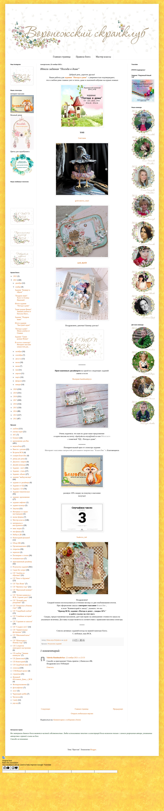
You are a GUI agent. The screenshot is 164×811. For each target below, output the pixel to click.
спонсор (16, 668)
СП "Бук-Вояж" (19, 584)
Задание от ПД (18, 486)
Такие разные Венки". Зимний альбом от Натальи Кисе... (23, 311)
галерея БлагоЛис (19, 456)
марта (17, 377)
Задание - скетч (19, 468)
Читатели (16, 697)
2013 (15, 415)
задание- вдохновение (21, 497)
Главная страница (61, 56)
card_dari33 (82, 263)
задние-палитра (19, 505)
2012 (15, 419)
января (18, 385)
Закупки (16, 509)
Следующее (45, 709)
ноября (18, 287)
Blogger (93, 750)
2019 (15, 393)
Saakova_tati (82, 537)
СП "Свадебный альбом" (22, 611)
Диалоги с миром (19, 462)
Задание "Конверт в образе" (22, 291)
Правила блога (83, 56)
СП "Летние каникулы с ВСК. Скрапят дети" (22, 596)
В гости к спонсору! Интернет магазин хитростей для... (23, 345)
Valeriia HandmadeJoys (56, 658)
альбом (15, 429)
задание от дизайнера (21, 483)
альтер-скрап (18, 432)
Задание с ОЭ (18, 489)
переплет (16, 552)
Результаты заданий (54, 644)
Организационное (20, 546)
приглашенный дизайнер (22, 562)
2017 (15, 400)
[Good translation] (6, 768)
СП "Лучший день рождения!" (20, 601)
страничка (17, 674)
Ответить (50, 667)
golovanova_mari (82, 201)
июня (17, 366)
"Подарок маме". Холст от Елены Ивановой (22, 298)
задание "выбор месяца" (22, 477)
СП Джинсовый (19, 658)
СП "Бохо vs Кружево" (21, 578)
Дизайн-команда (19, 465)
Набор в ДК (17, 535)
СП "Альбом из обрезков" (19, 574)
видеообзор (17, 446)
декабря (18, 283)
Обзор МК (17, 543)
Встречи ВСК (18, 452)
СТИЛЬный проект (20, 671)
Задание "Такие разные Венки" (21, 338)
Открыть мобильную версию (82, 714)
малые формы (18, 517)
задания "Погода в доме (75, 77)
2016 (15, 404)
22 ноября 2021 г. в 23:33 (75, 658)
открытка (16, 549)
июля (17, 362)
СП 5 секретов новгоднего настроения (22, 647)
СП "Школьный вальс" (21, 635)
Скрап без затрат (19, 570)
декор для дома (18, 459)
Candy (15, 700)
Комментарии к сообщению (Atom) (67, 720)
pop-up (15, 703)
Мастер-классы (103, 56)
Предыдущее (118, 709)
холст (15, 691)
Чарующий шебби (20, 694)
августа (18, 359)
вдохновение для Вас (21, 441)
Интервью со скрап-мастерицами (20, 513)
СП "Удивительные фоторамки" (20, 631)
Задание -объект (19, 474)
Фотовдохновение (20, 685)
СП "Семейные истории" (22, 616)
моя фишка (17, 532)
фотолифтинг (18, 688)
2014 (15, 411)
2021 (15, 280)
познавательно (18, 559)
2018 (15, 396)
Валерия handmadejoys (82, 379)
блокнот (16, 438)
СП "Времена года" (20, 587)
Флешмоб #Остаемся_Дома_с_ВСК (22, 678)
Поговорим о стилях (21, 555)
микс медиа (17, 528)
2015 (15, 408)
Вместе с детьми (19, 449)
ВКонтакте (105, 436)
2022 (15, 276)
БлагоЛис (101, 605)
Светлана (82, 138)
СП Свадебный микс (21, 665)
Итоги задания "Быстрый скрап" (22, 324)
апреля (18, 373)
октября (18, 351)
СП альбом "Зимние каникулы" (20, 654)
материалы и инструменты (18, 524)
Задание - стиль (19, 471)
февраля (18, 381)
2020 (15, 389)
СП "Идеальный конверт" (23, 590)
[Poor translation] (15, 768)
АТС (14, 435)
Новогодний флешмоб (21, 538)
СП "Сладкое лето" (20, 627)
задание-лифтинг (19, 502)
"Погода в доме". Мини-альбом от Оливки (22, 331)
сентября (19, 355)
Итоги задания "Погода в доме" (22, 305)
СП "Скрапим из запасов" (23, 622)
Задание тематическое (21, 492)
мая (17, 370)
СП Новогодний (19, 662)
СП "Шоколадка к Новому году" (20, 642)
